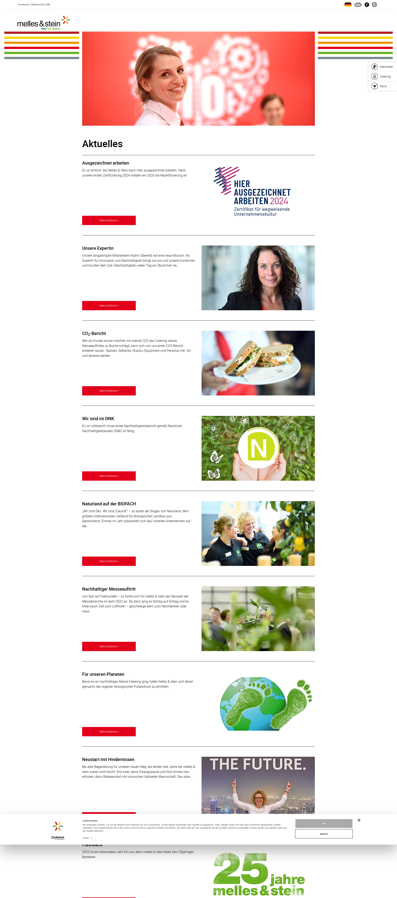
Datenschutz (37, 4)
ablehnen (324, 887)
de (347, 4)
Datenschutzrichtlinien (135, 881)
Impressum (24, 4)
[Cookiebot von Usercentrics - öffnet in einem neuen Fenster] (58, 891)
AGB (47, 4)
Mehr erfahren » (109, 220)
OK (324, 877)
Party (383, 86)
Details (86, 891)
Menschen (386, 67)
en (358, 4)
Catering (385, 76)
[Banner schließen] (359, 873)
